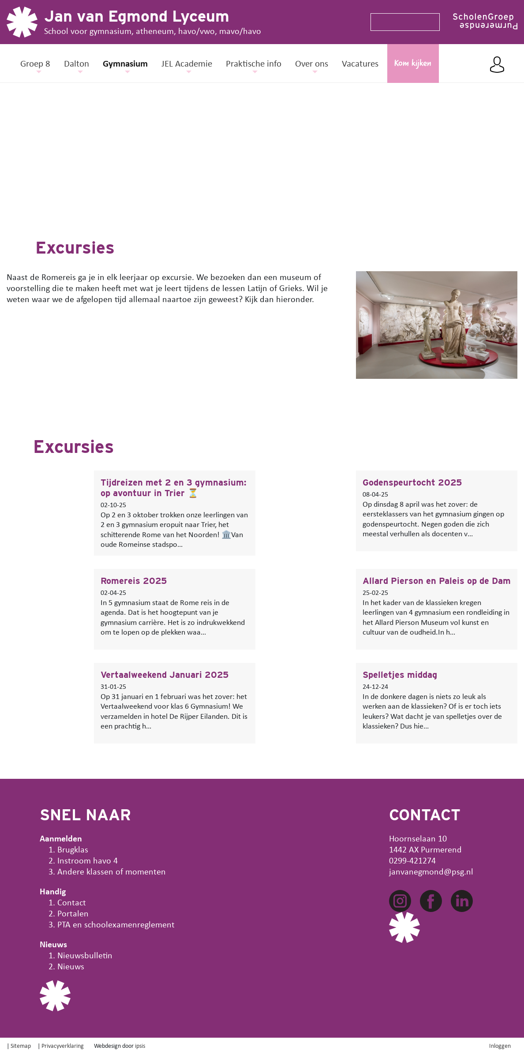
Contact (71, 902)
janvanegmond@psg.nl (431, 871)
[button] (6, 149)
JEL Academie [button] (186, 63)
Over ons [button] (311, 63)
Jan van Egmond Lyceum (136, 16)
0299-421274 (412, 860)
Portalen (73, 913)
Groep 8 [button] (35, 63)
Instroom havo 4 (87, 860)
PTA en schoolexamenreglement (116, 924)
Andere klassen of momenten (111, 871)
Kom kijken (412, 63)
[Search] (401, 22)
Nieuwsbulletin (84, 955)
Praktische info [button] (253, 63)
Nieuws (70, 966)
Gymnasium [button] (125, 63)
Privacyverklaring (62, 1045)
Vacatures (360, 63)
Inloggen (500, 1045)
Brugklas (72, 849)
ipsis (140, 1045)
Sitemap (21, 1045)
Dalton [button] (76, 63)
